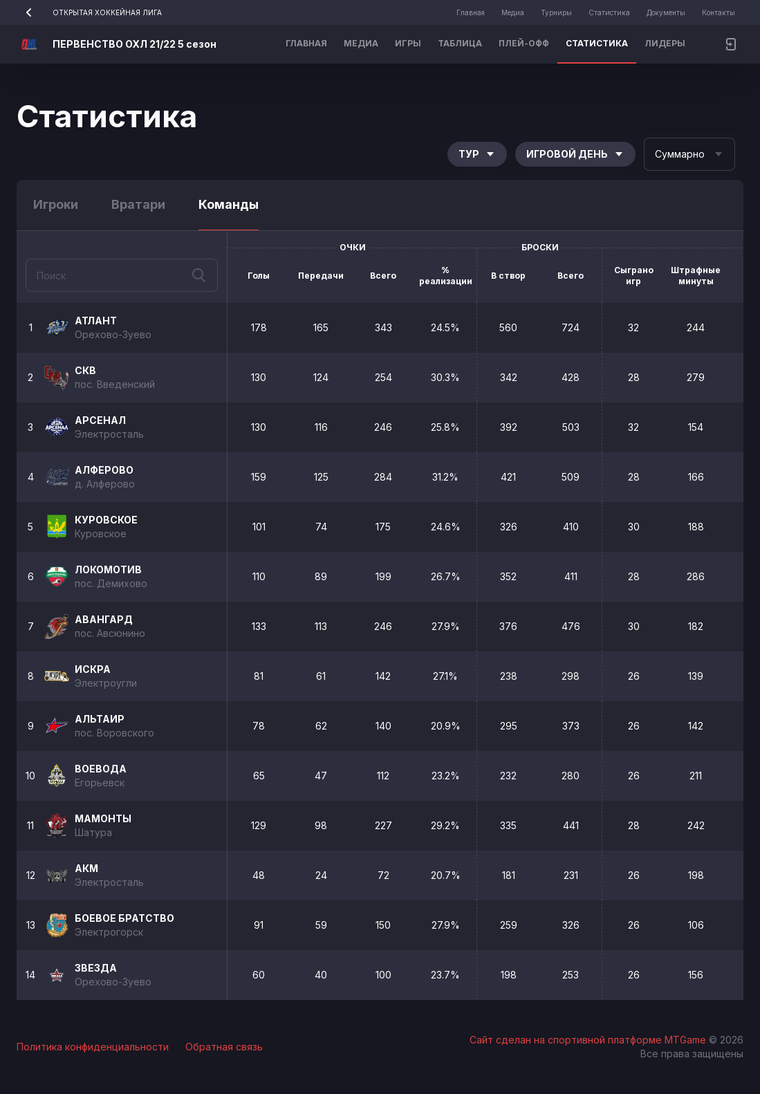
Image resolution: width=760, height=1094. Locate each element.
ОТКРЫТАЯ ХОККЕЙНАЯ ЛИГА (89, 12)
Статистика (609, 12)
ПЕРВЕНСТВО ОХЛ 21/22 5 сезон (134, 44)
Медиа (512, 12)
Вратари (138, 204)
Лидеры (665, 43)
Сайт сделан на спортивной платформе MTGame (589, 1040)
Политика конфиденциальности (93, 1047)
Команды (228, 204)
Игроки (55, 204)
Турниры (556, 12)
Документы (666, 12)
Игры (408, 43)
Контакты (718, 12)
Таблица (460, 43)
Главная (470, 12)
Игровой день (575, 154)
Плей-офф (524, 43)
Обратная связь (224, 1047)
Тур (477, 154)
